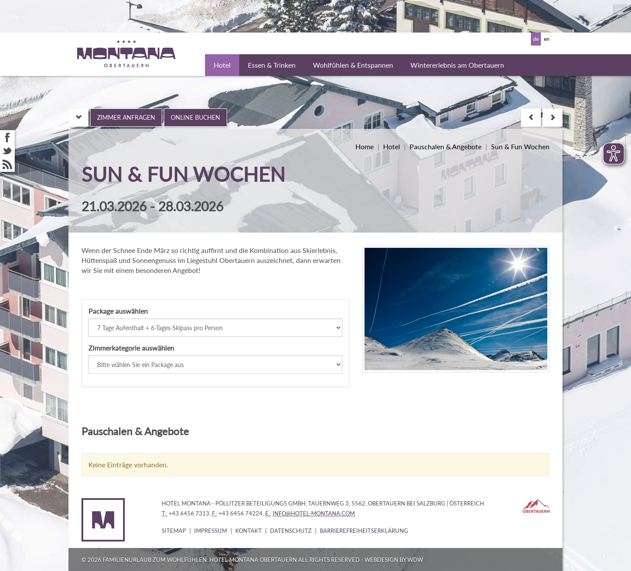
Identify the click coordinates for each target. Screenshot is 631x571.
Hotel (222, 65)
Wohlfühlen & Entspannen (353, 65)
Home (364, 146)
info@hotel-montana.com (314, 513)
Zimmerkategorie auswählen (131, 348)
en (547, 39)
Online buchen (195, 117)
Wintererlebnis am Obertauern (457, 65)
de (536, 39)
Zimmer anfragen (126, 117)
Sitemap (174, 530)
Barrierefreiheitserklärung (364, 530)
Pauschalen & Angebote (445, 146)
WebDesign (381, 559)
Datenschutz (291, 530)
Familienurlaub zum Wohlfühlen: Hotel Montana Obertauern (200, 559)
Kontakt (248, 530)
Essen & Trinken (272, 65)
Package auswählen (118, 311)
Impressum (210, 530)
